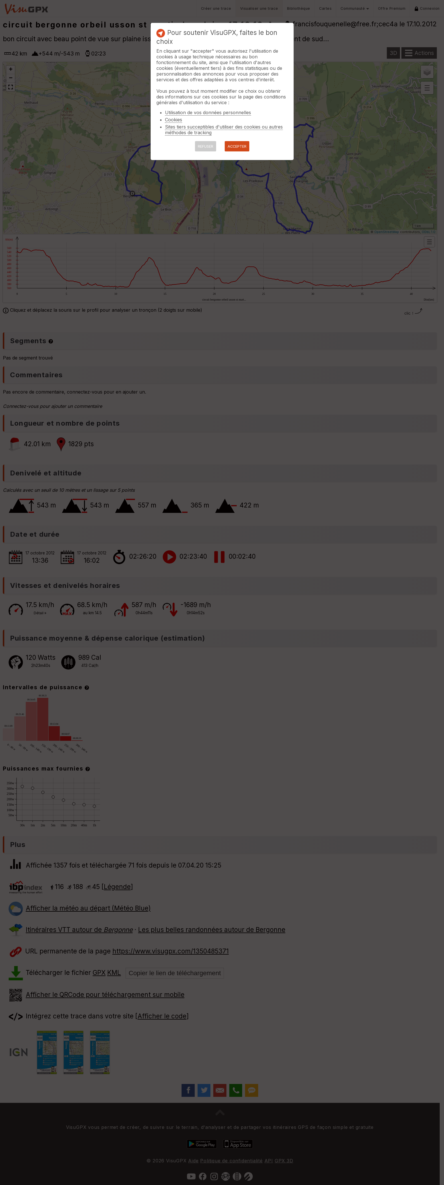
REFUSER (205, 146)
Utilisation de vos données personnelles (208, 112)
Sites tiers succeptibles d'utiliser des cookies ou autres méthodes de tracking (224, 129)
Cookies (173, 120)
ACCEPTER (237, 146)
